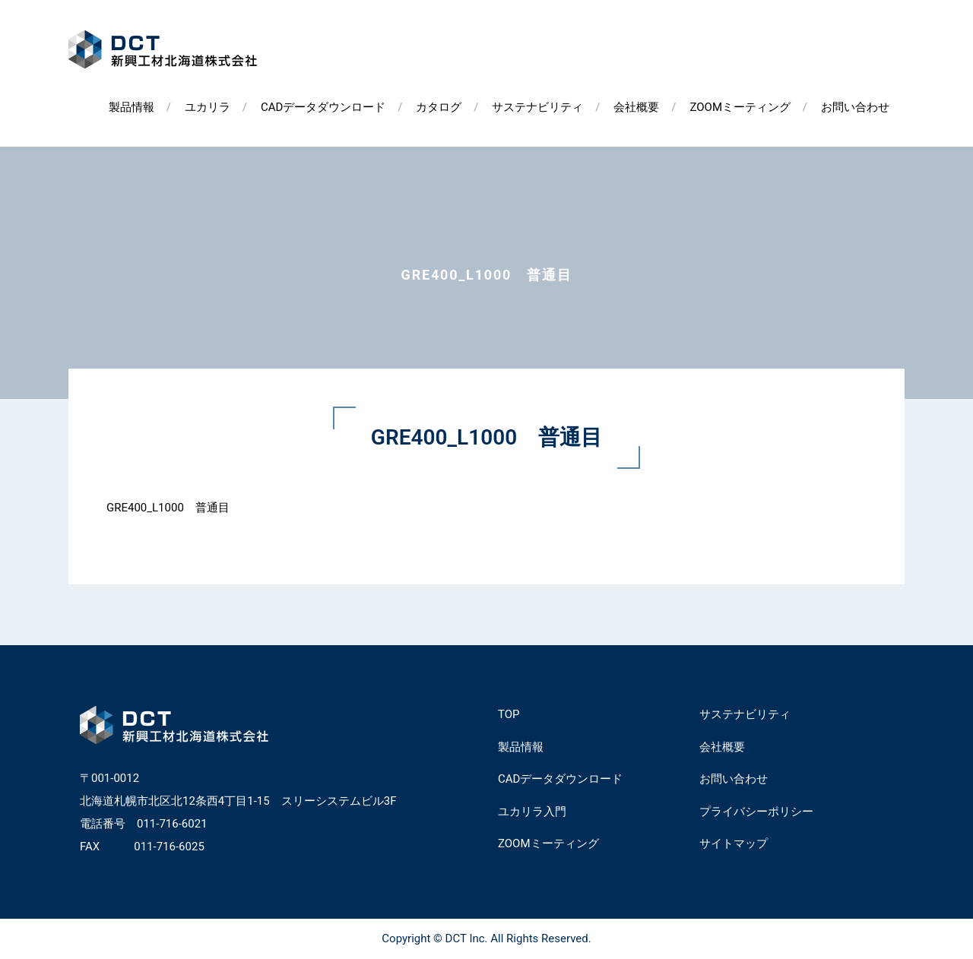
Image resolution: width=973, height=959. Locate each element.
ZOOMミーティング (740, 107)
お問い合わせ (855, 107)
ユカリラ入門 (532, 811)
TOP (509, 714)
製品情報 (131, 107)
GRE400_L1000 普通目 (168, 507)
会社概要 (636, 107)
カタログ (438, 107)
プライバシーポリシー (756, 811)
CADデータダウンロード (323, 107)
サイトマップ (733, 843)
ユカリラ (207, 107)
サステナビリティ (537, 107)
